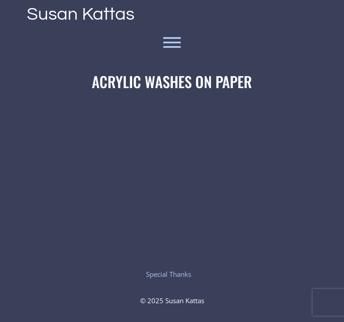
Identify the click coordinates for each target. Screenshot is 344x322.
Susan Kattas (80, 14)
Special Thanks (168, 274)
